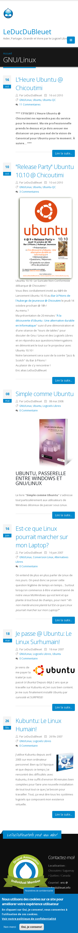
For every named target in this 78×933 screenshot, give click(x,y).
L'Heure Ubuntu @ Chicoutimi (39, 83)
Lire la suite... (63, 153)
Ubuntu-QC (49, 99)
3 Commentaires (29, 191)
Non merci (10, 927)
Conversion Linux (43, 557)
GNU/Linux (25, 99)
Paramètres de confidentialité (39, 891)
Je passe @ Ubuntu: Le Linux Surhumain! (44, 637)
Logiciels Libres (52, 405)
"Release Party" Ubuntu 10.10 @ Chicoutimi (45, 171)
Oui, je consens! (31, 927)
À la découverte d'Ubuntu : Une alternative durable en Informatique (45, 320)
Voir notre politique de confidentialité (29, 919)
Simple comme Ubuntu (45, 394)
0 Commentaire (28, 410)
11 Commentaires (30, 104)
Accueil (7, 53)
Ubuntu (37, 99)
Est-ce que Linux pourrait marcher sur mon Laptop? (42, 536)
